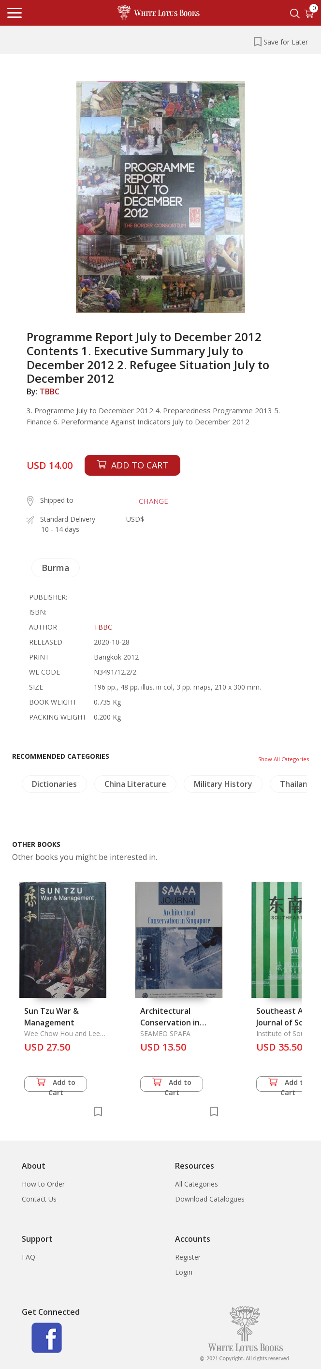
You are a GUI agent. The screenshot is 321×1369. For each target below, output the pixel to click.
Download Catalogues (210, 1199)
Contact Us (39, 1199)
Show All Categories (283, 759)
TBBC (49, 391)
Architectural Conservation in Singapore (170, 1022)
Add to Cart (55, 1085)
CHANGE (153, 501)
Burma (56, 567)
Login (183, 1272)
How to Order (43, 1183)
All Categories (196, 1183)
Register (188, 1257)
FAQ (28, 1257)
